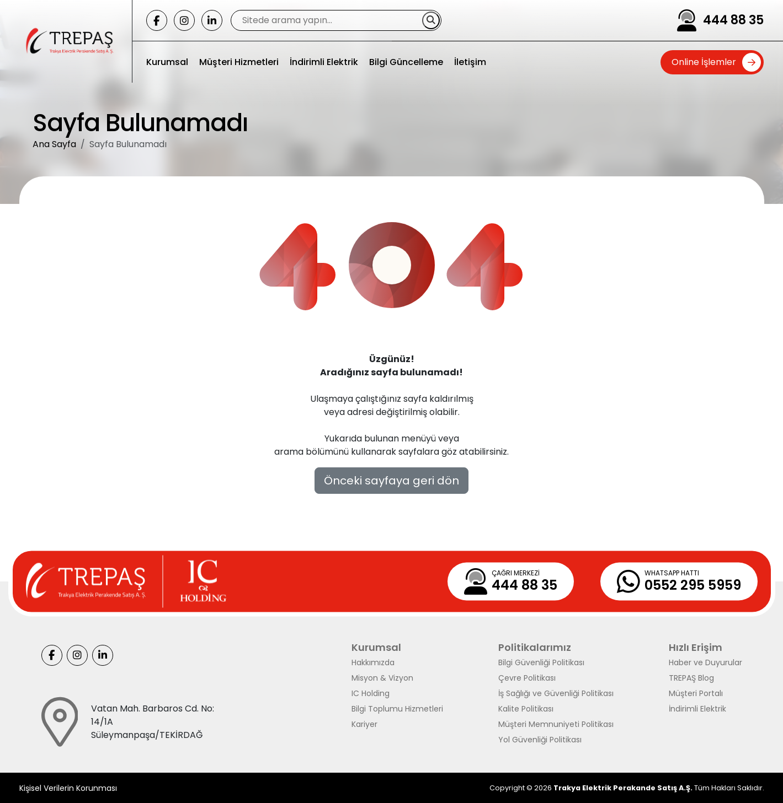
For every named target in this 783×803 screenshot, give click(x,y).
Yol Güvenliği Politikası (540, 739)
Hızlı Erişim (695, 647)
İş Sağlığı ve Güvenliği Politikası (556, 693)
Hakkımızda (373, 662)
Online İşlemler (704, 62)
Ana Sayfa (54, 144)
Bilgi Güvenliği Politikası (541, 662)
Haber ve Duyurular (705, 662)
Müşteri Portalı (696, 693)
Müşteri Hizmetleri (239, 62)
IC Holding (370, 693)
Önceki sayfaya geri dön (391, 480)
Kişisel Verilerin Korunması (68, 788)
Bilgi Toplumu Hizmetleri (397, 708)
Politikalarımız (534, 647)
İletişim (470, 62)
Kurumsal (167, 62)
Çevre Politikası (527, 677)
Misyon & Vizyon (382, 677)
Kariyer (364, 724)
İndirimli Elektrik (324, 62)
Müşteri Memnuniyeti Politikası (556, 724)
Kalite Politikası (525, 708)
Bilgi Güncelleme (406, 62)
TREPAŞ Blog (691, 677)
